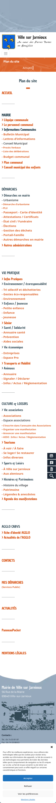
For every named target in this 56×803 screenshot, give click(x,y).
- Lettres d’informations (18, 139)
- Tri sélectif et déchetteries (21, 290)
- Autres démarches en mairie (22, 239)
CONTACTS (8, 560)
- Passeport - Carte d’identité (22, 212)
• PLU (5, 208)
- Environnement (13, 299)
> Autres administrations (17, 245)
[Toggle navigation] (6, 53)
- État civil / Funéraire (17, 221)
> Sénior (7, 323)
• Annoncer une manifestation (19, 433)
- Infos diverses (12, 457)
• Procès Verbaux (11, 147)
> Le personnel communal (17, 125)
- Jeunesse (9, 317)
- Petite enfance (13, 308)
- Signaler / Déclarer (16, 379)
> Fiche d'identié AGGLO (16, 533)
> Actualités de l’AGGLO (16, 537)
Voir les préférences (28, 793)
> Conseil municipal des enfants (21, 167)
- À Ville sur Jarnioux (16, 469)
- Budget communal (16, 157)
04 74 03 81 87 (12, 739)
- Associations (11, 416)
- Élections (9, 226)
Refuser (28, 786)
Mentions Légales (28, 799)
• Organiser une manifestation (19, 429)
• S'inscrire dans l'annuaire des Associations (26, 425)
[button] (51, 746)
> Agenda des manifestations (19, 499)
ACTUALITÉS (9, 608)
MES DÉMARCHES (12, 582)
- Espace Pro (10, 358)
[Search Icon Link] (51, 476)
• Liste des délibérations (15, 151)
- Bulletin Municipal (15, 134)
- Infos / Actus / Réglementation (24, 383)
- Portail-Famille (13, 235)
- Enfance (8, 313)
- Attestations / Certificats (20, 217)
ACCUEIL (7, 93)
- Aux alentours (12, 474)
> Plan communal (12, 162)
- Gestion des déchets (17, 230)
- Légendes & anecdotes (18, 494)
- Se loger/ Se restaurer (18, 453)
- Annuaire (9, 374)
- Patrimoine (10, 490)
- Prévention (10, 337)
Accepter (27, 778)
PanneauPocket (11, 630)
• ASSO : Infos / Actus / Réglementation (24, 437)
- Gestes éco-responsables (20, 294)
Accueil (27, 68)
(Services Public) (11, 587)
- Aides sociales (12, 341)
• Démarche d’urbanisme (16, 204)
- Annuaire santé (13, 332)
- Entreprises (11, 353)
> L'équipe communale (15, 120)
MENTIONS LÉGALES (14, 653)
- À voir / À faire (13, 448)
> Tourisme (8, 442)
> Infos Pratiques (12, 279)
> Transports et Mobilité (16, 363)
